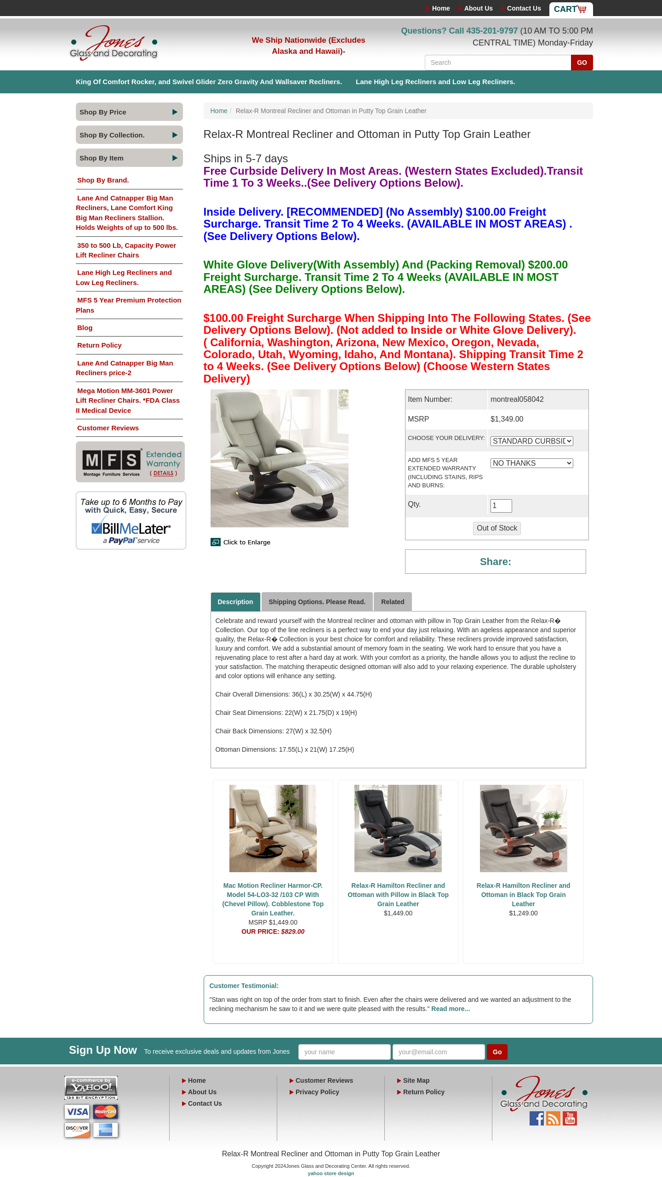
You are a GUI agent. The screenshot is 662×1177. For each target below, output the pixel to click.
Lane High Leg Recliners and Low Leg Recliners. (435, 82)
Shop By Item (102, 158)
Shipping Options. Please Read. (317, 602)
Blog (84, 327)
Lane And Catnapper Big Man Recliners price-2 (124, 368)
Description (235, 602)
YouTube (570, 1116)
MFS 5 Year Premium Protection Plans (128, 305)
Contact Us (524, 8)
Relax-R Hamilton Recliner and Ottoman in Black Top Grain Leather (524, 895)
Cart (565, 9)
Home (441, 8)
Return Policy (99, 345)
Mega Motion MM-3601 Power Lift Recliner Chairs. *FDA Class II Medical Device (128, 400)
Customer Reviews (108, 428)
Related (393, 602)
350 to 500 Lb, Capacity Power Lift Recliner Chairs (126, 250)
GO (582, 62)
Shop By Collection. (112, 135)
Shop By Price (103, 112)
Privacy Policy (317, 1092)
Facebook (537, 1116)
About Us (478, 8)
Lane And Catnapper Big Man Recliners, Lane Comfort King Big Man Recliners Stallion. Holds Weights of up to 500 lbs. (127, 212)
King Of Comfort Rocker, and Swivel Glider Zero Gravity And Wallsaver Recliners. (209, 82)
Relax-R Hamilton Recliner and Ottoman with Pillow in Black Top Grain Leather (398, 895)
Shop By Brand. (103, 180)
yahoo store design (331, 1173)
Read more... (450, 1008)
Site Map (416, 1080)
